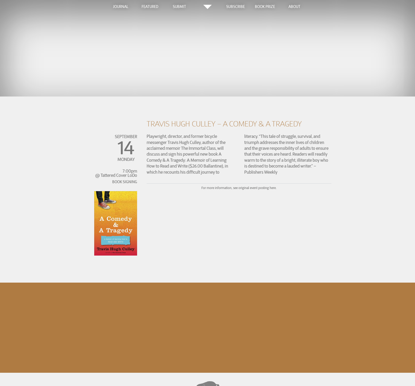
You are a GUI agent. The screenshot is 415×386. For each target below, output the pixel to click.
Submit (179, 6)
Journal (120, 6)
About (294, 6)
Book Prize (265, 6)
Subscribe (235, 6)
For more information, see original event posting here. (239, 188)
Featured (150, 6)
